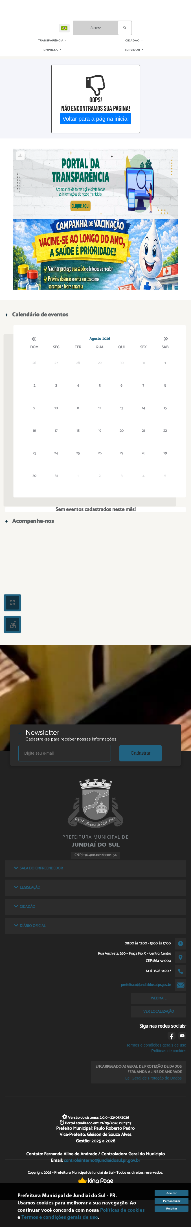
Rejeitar (171, 1208)
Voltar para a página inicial (95, 118)
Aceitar (171, 1193)
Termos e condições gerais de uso (156, 1045)
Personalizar (171, 1200)
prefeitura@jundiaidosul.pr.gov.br (146, 985)
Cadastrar (140, 753)
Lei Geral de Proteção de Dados (153, 1078)
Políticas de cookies (168, 1050)
